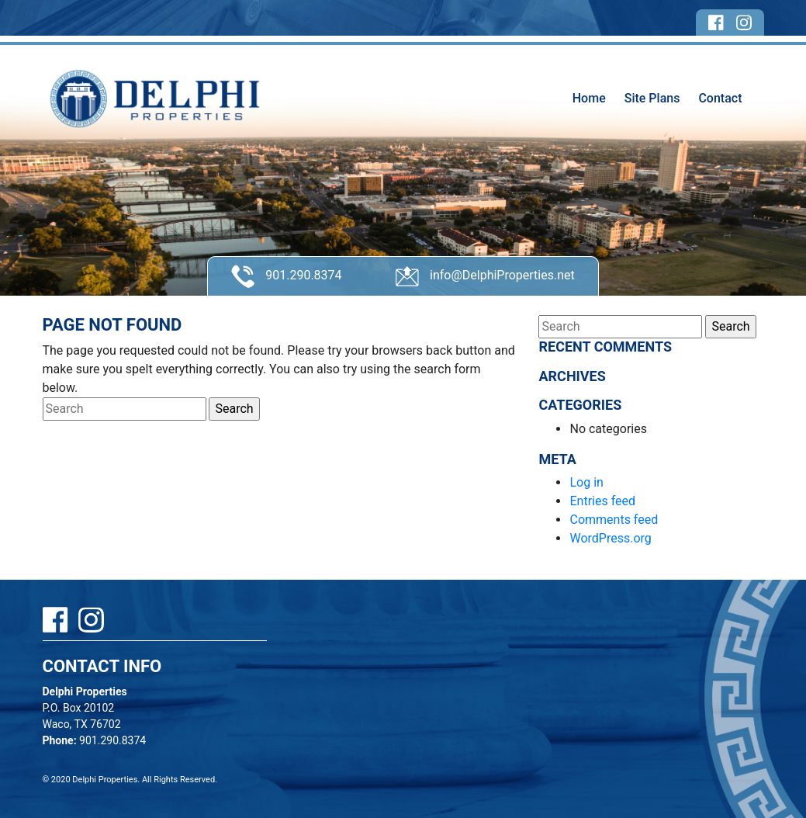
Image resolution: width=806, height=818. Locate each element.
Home (589, 98)
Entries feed (602, 501)
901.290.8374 (286, 276)
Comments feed (613, 519)
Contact (720, 98)
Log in (586, 482)
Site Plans (652, 98)
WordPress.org (610, 538)
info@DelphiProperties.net (485, 276)
